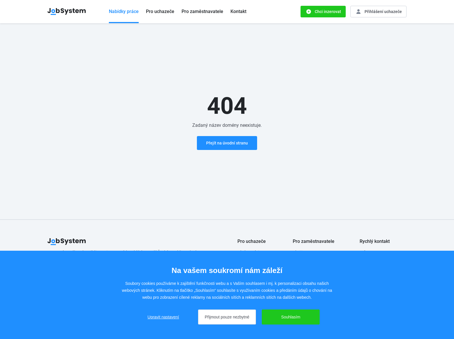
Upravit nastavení (163, 317)
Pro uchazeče (160, 11)
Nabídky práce (124, 11)
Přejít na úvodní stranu (227, 143)
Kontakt (238, 11)
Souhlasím (290, 317)
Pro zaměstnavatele (202, 11)
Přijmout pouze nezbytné (227, 317)
